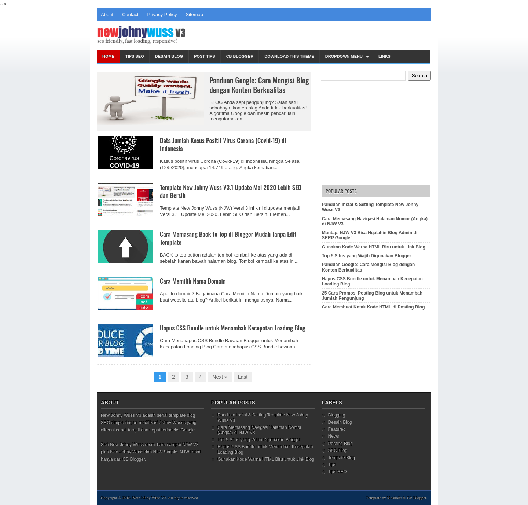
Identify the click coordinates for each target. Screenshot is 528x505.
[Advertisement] (343, 35)
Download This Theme (289, 56)
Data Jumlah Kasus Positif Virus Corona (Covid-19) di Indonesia (223, 144)
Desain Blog (169, 56)
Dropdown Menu (344, 56)
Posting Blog (340, 443)
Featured (337, 429)
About (107, 14)
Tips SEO (134, 56)
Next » (219, 377)
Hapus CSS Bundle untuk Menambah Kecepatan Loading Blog (232, 328)
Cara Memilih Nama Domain (193, 281)
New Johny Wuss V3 (149, 497)
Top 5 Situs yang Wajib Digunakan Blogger (366, 255)
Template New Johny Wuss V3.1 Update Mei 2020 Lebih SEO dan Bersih (230, 191)
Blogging (336, 415)
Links (384, 56)
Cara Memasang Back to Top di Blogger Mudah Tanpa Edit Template (228, 238)
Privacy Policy (162, 14)
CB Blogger (240, 56)
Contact (130, 14)
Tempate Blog (341, 457)
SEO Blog (338, 450)
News (333, 436)
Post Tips (204, 56)
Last (242, 377)
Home (108, 56)
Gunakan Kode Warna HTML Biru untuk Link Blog (373, 247)
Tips (332, 464)
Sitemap (194, 14)
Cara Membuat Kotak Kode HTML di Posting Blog (373, 307)
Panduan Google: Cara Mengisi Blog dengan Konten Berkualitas (259, 85)
